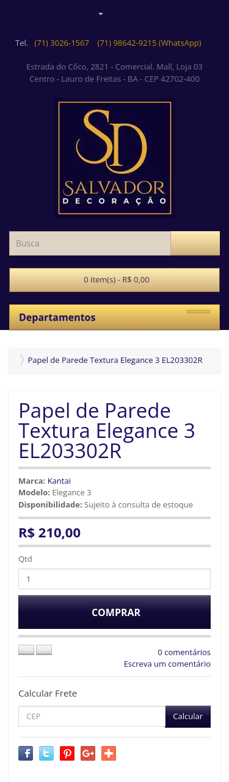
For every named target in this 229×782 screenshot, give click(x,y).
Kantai (59, 480)
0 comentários (184, 652)
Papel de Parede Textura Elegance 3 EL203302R (114, 359)
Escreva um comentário (167, 663)
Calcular (188, 716)
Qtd (25, 558)
